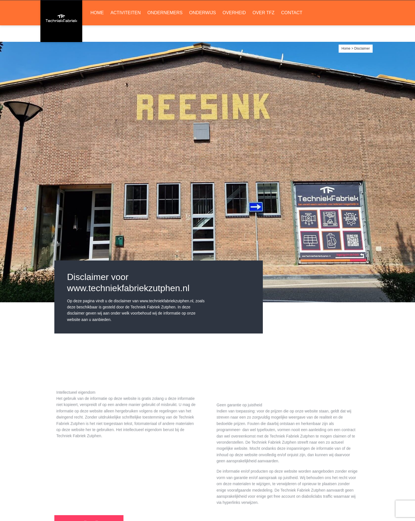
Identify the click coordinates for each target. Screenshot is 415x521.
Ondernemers (165, 29)
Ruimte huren (348, 8)
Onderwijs (202, 29)
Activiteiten (125, 29)
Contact (291, 29)
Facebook (249, 8)
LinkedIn (240, 8)
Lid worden (292, 8)
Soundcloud (259, 8)
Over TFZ (264, 29)
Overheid (234, 29)
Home (97, 29)
